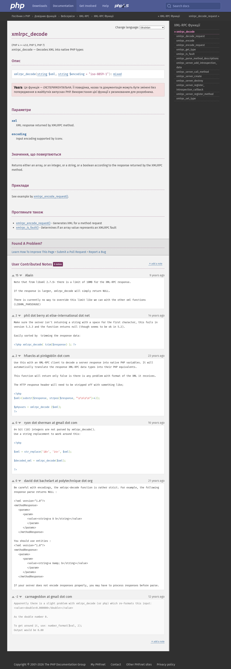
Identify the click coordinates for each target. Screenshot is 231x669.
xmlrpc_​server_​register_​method (194, 94)
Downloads (39, 6)
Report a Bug (97, 252)
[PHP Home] (17, 6)
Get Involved (87, 6)
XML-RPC (84, 16)
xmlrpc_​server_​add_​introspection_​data (196, 65)
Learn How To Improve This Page (33, 252)
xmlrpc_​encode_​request (190, 45)
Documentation (63, 6)
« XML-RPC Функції (169, 16)
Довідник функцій (45, 16)
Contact (116, 664)
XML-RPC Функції (104, 16)
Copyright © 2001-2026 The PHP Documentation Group (50, 664)
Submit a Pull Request (71, 252)
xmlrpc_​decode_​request (190, 36)
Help (105, 6)
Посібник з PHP (21, 16)
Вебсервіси (68, 16)
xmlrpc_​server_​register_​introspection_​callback (190, 87)
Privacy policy (166, 664)
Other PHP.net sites (139, 664)
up (14, 275)
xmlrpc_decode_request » (204, 16)
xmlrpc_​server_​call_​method (192, 71)
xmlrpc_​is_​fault (185, 54)
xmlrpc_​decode (185, 31)
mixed (117, 74)
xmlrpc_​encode (185, 40)
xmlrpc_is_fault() (27, 227)
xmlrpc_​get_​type (186, 49)
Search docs (178, 6)
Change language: (127, 27)
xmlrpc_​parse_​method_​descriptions (197, 58)
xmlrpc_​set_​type (186, 98)
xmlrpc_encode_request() (51, 196)
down (20, 275)
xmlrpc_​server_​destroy (189, 80)
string (42, 74)
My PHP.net (98, 664)
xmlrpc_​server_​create (189, 76)
